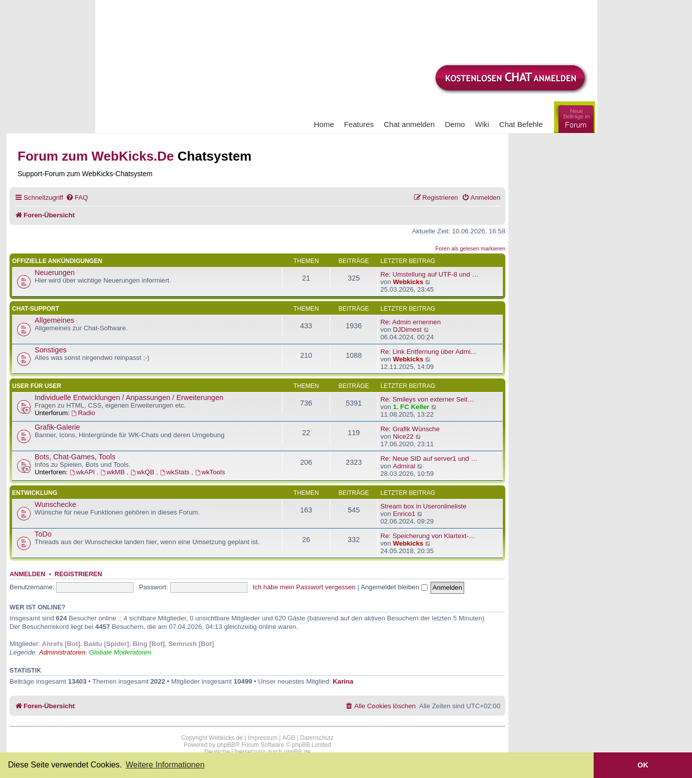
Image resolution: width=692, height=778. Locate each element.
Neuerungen (55, 273)
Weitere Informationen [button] (164, 764)
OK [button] (642, 765)
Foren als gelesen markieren (470, 248)
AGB (289, 737)
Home (324, 124)
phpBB (226, 744)
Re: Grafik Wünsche (410, 429)
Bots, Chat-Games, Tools (75, 457)
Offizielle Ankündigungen (57, 261)
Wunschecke (55, 504)
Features (359, 124)
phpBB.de (297, 751)
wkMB (113, 472)
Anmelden (27, 574)
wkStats (176, 472)
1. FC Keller (411, 407)
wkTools (210, 472)
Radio (83, 413)
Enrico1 (404, 513)
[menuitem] (77, 197)
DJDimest (407, 329)
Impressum (263, 737)
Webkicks (408, 282)
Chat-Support (35, 308)
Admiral (404, 466)
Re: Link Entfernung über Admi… (428, 351)
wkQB (143, 472)
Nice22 (403, 436)
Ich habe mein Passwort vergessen (303, 587)
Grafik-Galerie (57, 427)
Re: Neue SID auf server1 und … (429, 458)
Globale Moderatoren (120, 652)
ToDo (43, 534)
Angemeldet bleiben (394, 587)
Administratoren (62, 652)
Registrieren (78, 574)
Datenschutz (317, 737)
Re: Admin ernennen (410, 322)
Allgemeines (54, 320)
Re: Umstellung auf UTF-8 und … (429, 274)
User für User (36, 386)
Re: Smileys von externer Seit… (427, 399)
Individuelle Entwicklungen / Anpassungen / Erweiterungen (129, 398)
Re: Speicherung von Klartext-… (427, 536)
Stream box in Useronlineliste (423, 506)
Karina (343, 681)
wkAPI (83, 472)
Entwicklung (34, 492)
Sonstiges (51, 350)
